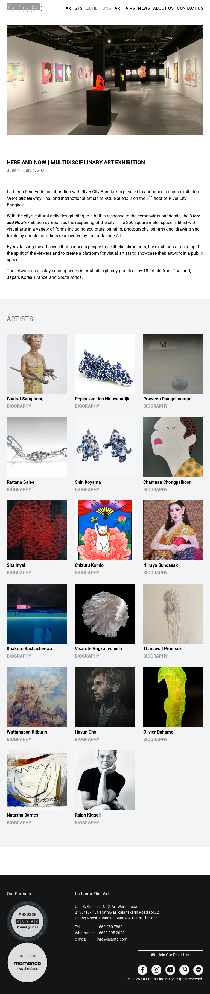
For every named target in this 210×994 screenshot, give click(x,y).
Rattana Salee (20, 482)
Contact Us (190, 8)
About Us (163, 8)
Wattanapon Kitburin (27, 732)
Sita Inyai (16, 565)
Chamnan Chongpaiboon (167, 482)
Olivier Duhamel (158, 732)
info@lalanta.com (112, 939)
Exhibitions (98, 8)
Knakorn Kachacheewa (29, 648)
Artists (74, 8)
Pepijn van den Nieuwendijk (102, 398)
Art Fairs (125, 8)
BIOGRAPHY (19, 406)
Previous (17, 79)
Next (192, 79)
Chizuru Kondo (89, 565)
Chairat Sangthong (25, 398)
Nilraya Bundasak (160, 565)
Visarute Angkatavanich (98, 648)
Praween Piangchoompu (167, 398)
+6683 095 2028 (111, 933)
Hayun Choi (86, 732)
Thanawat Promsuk (162, 648)
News (144, 8)
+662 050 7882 (109, 927)
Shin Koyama (88, 482)
